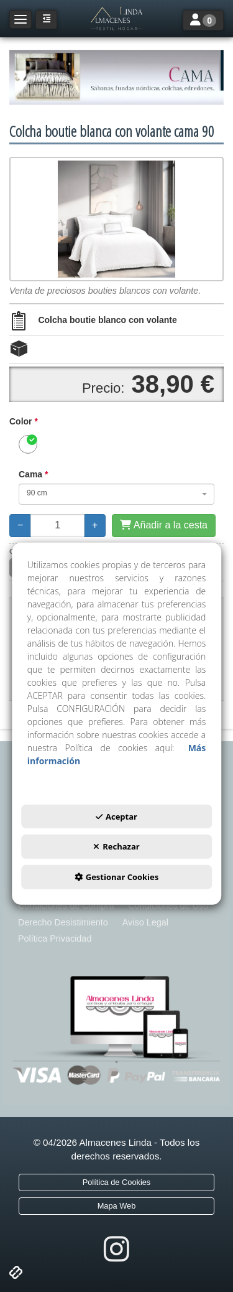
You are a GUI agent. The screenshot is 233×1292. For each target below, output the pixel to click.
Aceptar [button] (116, 816)
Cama (33, 474)
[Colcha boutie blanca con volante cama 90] (116, 219)
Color (23, 421)
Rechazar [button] (116, 846)
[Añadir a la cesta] (164, 525)
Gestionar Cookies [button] (116, 876)
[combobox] (116, 494)
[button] (116, 18)
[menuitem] (65, 905)
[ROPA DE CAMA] (116, 77)
